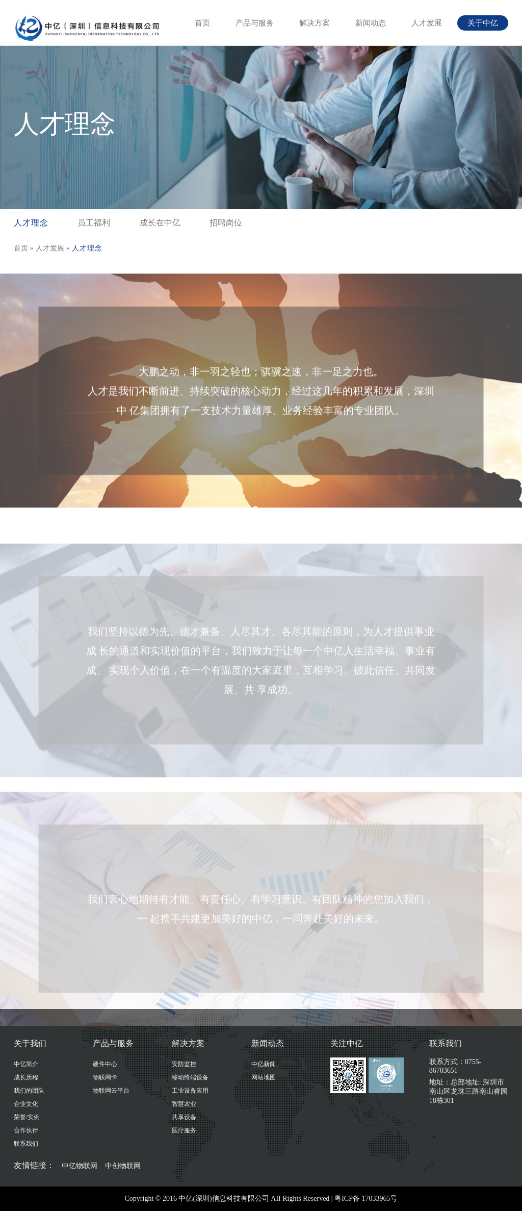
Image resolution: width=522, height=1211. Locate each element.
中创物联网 (123, 1166)
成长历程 (26, 1077)
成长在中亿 (160, 222)
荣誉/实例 (27, 1117)
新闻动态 (370, 23)
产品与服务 (255, 23)
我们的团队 (29, 1090)
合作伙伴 (26, 1130)
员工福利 (93, 222)
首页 (202, 23)
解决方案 (314, 23)
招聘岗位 (226, 222)
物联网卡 (105, 1077)
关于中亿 (482, 23)
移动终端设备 (190, 1077)
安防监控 (184, 1064)
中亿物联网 (79, 1166)
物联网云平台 (111, 1090)
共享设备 (184, 1117)
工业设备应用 (190, 1090)
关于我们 (30, 1043)
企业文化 (26, 1103)
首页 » (24, 248)
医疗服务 (184, 1130)
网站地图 (263, 1077)
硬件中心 (105, 1064)
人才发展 (426, 23)
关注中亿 (346, 1043)
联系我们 (26, 1143)
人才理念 (31, 222)
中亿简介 (26, 1064)
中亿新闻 (263, 1064)
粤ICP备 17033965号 (365, 1198)
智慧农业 (184, 1103)
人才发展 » (53, 248)
